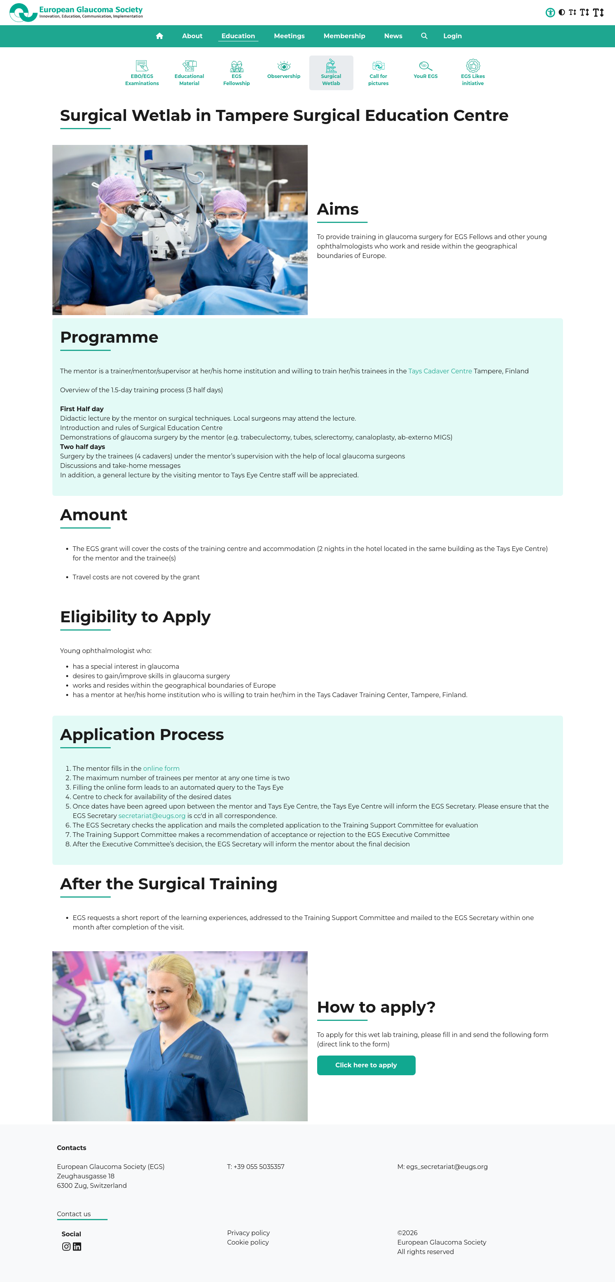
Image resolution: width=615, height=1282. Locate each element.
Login (452, 36)
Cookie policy (248, 1242)
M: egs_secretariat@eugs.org (443, 1167)
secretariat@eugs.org (152, 816)
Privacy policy (248, 1233)
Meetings (289, 36)
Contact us (74, 1214)
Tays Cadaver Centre (440, 371)
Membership (345, 36)
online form (161, 768)
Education (238, 36)
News (393, 36)
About (192, 36)
